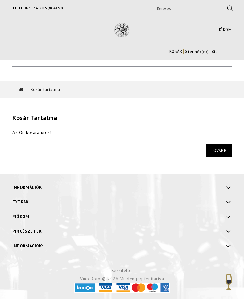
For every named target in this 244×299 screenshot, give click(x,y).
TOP (229, 282)
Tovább (219, 150)
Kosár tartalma (45, 89)
